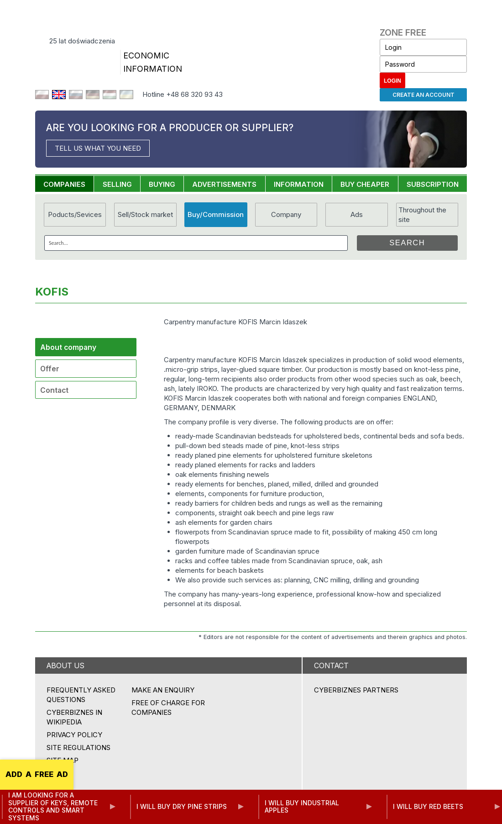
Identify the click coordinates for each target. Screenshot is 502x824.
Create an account (423, 94)
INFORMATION (299, 184)
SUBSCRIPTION (433, 184)
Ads (356, 214)
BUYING (162, 184)
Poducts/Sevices (75, 214)
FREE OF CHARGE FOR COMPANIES (168, 707)
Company (286, 214)
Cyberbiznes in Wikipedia (74, 717)
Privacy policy (74, 734)
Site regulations (78, 747)
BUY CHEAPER (364, 184)
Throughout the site (422, 215)
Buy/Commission (216, 214)
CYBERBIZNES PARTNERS (356, 690)
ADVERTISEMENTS (224, 184)
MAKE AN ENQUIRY (162, 690)
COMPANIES (64, 184)
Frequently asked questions (81, 695)
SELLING (117, 184)
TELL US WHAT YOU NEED (98, 148)
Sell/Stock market (145, 214)
